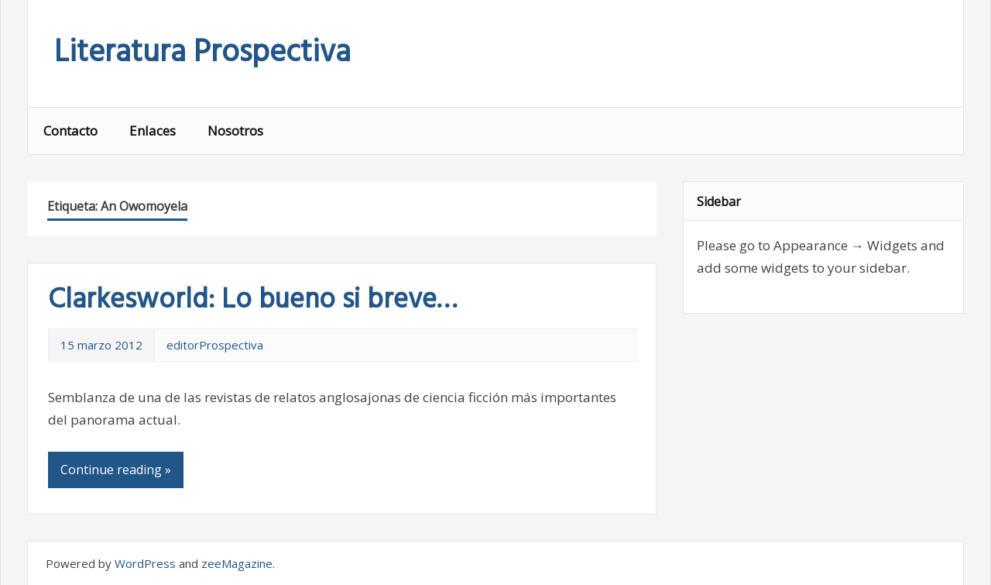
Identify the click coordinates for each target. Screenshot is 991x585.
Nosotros (235, 130)
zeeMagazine (237, 563)
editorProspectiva (214, 345)
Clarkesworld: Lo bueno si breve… (252, 300)
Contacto (70, 130)
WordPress (145, 563)
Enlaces (152, 130)
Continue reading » (115, 469)
